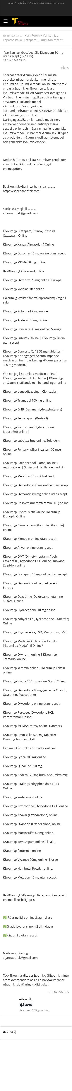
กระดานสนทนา (13, 35)
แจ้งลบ (64, 68)
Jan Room (33, 35)
